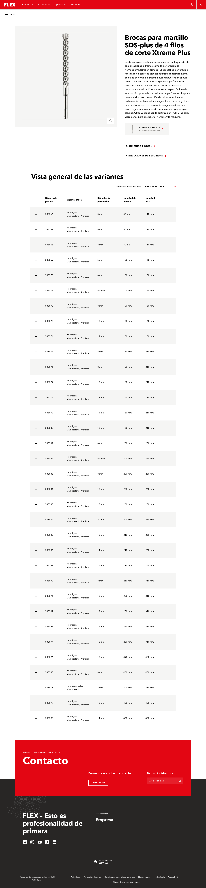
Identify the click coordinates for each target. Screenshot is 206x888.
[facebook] (25, 842)
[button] (146, 156)
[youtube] (39, 842)
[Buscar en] (179, 780)
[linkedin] (54, 842)
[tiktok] (47, 842)
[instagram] (32, 842)
